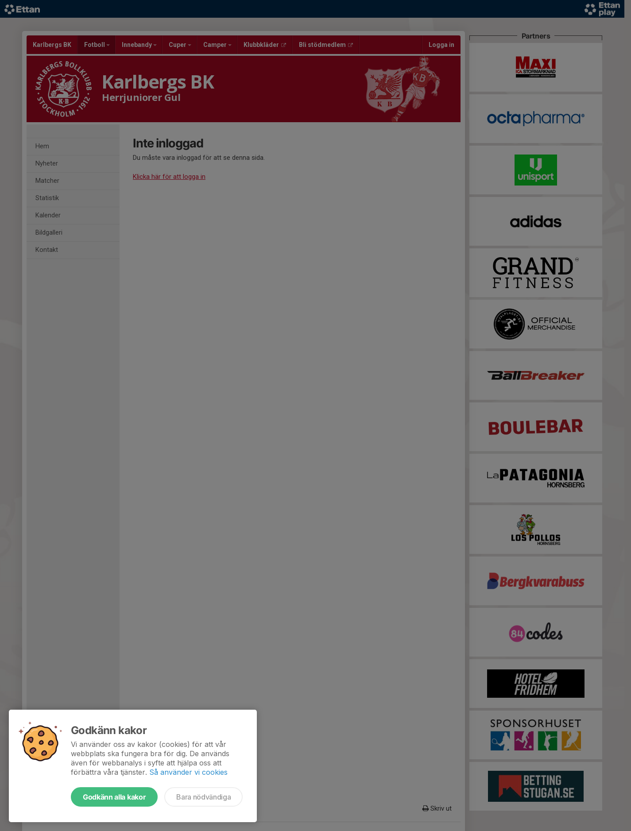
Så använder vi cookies (188, 772)
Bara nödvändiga (203, 796)
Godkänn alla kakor (114, 796)
